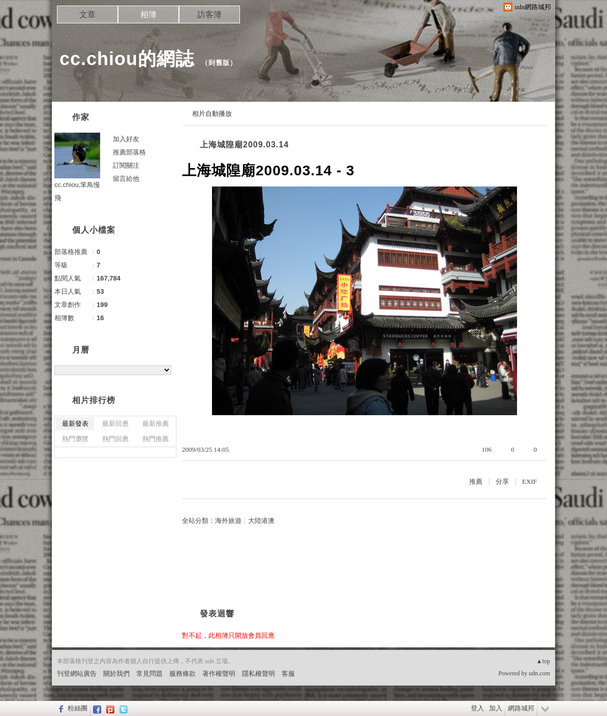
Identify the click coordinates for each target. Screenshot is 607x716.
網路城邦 (521, 708)
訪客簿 (209, 14)
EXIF (529, 481)
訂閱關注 (126, 165)
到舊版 (219, 63)
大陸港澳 (261, 520)
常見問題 (149, 673)
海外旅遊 (228, 520)
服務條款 (182, 673)
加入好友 (126, 139)
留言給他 (126, 178)
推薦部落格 (129, 152)
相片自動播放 (212, 113)
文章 (87, 14)
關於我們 (116, 673)
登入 (477, 708)
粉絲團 (77, 708)
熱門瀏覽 (75, 439)
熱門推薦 (155, 439)
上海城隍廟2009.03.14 (244, 144)
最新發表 (75, 423)
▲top (543, 661)
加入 (495, 708)
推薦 (475, 481)
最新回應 (115, 423)
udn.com (539, 673)
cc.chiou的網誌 (126, 58)
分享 (502, 481)
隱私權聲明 (258, 673)
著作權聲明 (218, 673)
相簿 (148, 14)
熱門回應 (115, 439)
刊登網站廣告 (77, 673)
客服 (288, 673)
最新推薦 (155, 423)
